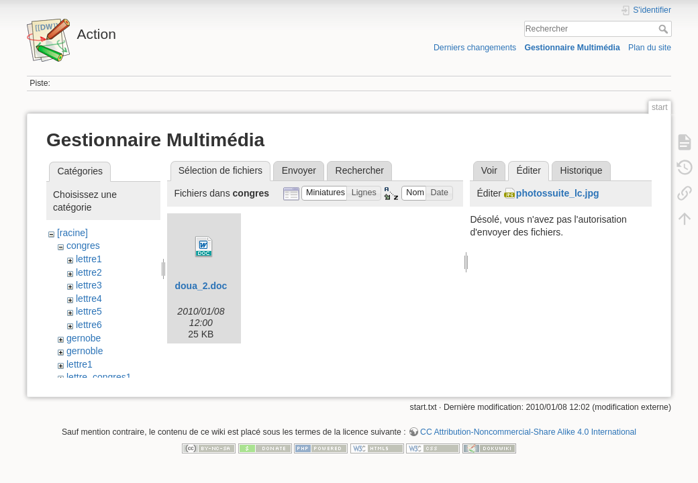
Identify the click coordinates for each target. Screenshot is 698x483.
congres (83, 245)
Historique (581, 170)
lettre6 (89, 324)
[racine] (72, 232)
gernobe (83, 338)
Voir (489, 170)
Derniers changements (475, 47)
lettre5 (89, 311)
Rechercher (664, 29)
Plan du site (649, 47)
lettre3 (89, 285)
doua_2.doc (200, 285)
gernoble (84, 350)
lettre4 (89, 298)
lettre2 (89, 272)
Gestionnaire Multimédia (571, 47)
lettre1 (89, 259)
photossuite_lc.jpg (557, 193)
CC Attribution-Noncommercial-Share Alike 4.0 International (528, 438)
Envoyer (299, 170)
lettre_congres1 (99, 377)
